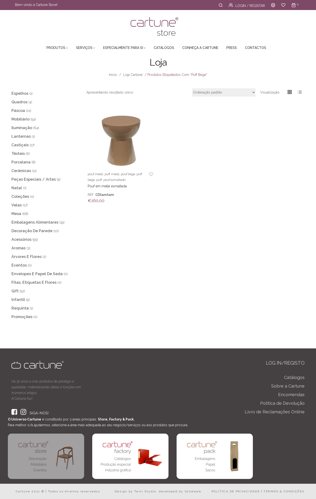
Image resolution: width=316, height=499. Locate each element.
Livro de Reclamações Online (275, 411)
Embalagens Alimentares (34, 222)
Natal (16, 188)
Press (231, 48)
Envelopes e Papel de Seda (37, 274)
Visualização (270, 92)
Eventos (19, 265)
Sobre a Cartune (288, 386)
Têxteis (18, 153)
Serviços (84, 48)
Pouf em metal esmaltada (107, 186)
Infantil (18, 299)
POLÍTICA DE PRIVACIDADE (236, 491)
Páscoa (18, 110)
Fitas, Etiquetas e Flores (33, 282)
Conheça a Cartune (200, 48)
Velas (16, 205)
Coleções (20, 196)
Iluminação (21, 128)
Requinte (20, 308)
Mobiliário (20, 119)
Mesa (16, 213)
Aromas (18, 248)
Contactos (255, 48)
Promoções (21, 317)
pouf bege (128, 174)
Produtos (55, 48)
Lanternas (21, 136)
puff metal (112, 174)
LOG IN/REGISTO (285, 363)
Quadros (19, 102)
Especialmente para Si (123, 48)
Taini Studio (145, 491)
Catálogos (164, 48)
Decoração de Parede (31, 231)
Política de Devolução (282, 403)
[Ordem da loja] (223, 92)
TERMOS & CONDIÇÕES (284, 491)
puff (99, 180)
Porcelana (21, 162)
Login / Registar (247, 6)
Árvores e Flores (26, 256)
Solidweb (193, 491)
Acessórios (21, 239)
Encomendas (291, 394)
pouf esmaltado (114, 180)
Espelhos (19, 93)
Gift (15, 291)
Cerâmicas (21, 170)
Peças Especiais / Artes (33, 179)
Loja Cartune (133, 75)
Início (113, 75)
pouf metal (95, 174)
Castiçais (20, 145)
